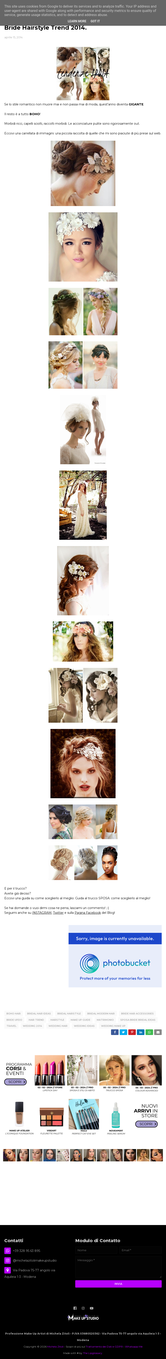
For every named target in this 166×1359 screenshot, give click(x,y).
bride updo (14, 1019)
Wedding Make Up (113, 1024)
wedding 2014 (32, 1024)
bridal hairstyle (69, 1013)
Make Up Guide (80, 1019)
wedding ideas (84, 1024)
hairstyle (57, 1019)
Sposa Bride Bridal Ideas (137, 1019)
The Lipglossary (92, 1351)
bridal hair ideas (39, 1013)
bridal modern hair (101, 1013)
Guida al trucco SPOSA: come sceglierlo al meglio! (112, 898)
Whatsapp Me (134, 1344)
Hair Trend (36, 1019)
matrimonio (105, 1019)
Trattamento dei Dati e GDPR (104, 1344)
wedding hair (58, 1024)
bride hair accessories (137, 1013)
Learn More (77, 21)
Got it (95, 21)
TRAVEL (11, 1024)
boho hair (13, 1013)
